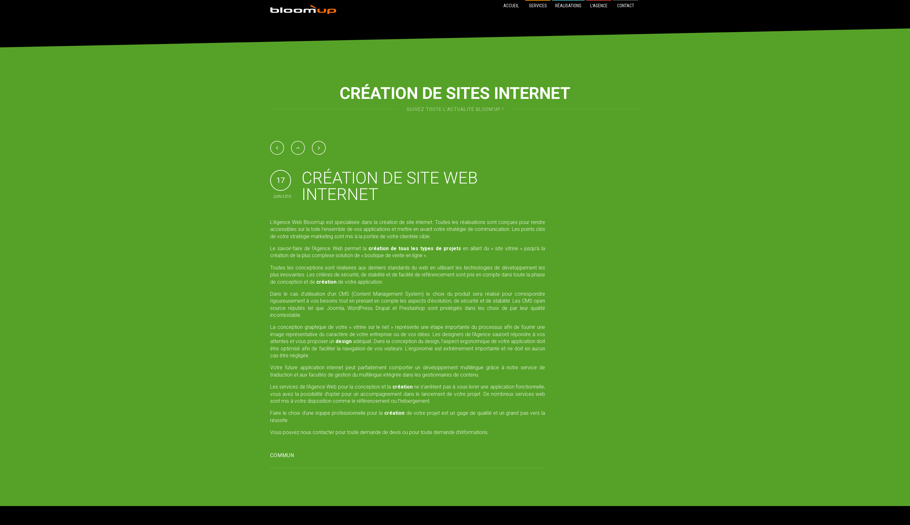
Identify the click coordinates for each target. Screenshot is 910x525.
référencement (438, 275)
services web (530, 394)
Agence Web (287, 222)
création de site (396, 222)
